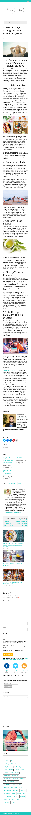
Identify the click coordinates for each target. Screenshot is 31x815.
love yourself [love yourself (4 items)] (7, 784)
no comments (17, 37)
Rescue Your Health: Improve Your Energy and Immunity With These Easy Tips (8, 461)
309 (15, 670)
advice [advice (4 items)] (5, 758)
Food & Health (12, 483)
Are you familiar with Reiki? (10, 370)
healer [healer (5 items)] (11, 770)
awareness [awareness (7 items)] (20, 758)
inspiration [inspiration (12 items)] (15, 775)
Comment (6, 601)
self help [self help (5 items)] (15, 796)
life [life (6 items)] (5, 781)
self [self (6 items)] (24, 793)
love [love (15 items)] (17, 781)
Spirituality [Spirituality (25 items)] (7, 799)
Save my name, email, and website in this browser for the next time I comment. (14, 642)
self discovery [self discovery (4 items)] (7, 796)
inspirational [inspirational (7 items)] (7, 778)
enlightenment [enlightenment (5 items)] (8, 767)
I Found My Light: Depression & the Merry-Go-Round (13, 582)
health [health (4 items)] (22, 770)
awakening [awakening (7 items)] (12, 758)
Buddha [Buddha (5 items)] (13, 761)
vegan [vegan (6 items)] (17, 799)
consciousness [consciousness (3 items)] (21, 761)
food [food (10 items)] (15, 767)
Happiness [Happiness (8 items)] (22, 767)
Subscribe (25, 670)
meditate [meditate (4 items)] (6, 787)
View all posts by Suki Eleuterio (13, 512)
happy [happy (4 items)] (5, 770)
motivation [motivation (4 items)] (16, 790)
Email (5, 627)
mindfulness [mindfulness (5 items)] (7, 790)
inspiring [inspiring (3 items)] (15, 778)
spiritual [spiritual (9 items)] (22, 796)
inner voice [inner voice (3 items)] (7, 775)
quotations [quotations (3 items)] (7, 793)
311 (7, 670)
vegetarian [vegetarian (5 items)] (7, 802)
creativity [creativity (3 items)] (6, 764)
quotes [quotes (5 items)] (13, 793)
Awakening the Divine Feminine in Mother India (9, 522)
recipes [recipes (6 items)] (19, 793)
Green (20, 483)
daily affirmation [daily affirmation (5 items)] (15, 764)
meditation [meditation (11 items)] (14, 787)
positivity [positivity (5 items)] (23, 790)
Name (5, 621)
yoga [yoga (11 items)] (13, 802)
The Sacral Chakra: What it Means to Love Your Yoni (21, 522)
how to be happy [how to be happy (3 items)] (14, 773)
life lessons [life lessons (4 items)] (11, 781)
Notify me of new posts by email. (14, 650)
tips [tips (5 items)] (13, 799)
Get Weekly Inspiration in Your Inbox (15, 680)
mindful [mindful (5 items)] (21, 787)
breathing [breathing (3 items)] (6, 761)
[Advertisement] (17, 711)
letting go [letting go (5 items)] (22, 778)
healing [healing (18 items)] (17, 770)
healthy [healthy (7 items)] (6, 773)
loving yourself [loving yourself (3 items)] (17, 784)
